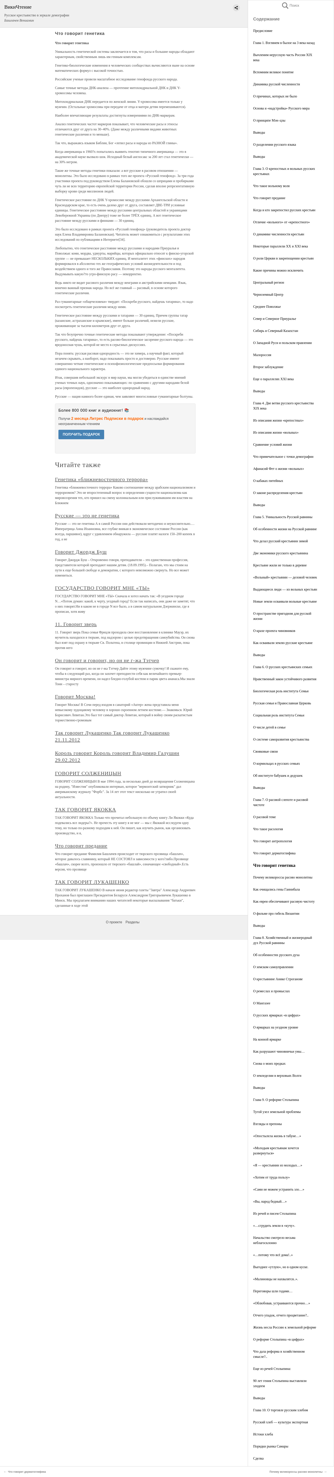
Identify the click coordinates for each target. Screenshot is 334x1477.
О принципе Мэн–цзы (269, 120)
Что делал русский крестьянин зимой (280, 541)
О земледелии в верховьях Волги (277, 1075)
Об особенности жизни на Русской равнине (285, 529)
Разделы (132, 922)
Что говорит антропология (272, 841)
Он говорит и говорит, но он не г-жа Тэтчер (107, 660)
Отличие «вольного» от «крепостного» (281, 222)
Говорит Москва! (75, 696)
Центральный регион (268, 282)
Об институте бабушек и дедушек (278, 775)
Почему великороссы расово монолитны (282, 877)
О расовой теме (264, 817)
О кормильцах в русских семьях (276, 763)
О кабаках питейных (268, 481)
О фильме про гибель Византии (276, 913)
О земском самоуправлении (273, 967)
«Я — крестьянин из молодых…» (277, 1165)
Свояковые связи (265, 751)
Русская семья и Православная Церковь (282, 703)
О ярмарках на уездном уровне (275, 1027)
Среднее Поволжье (267, 306)
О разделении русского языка (274, 144)
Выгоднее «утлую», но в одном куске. (280, 1267)
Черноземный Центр (268, 294)
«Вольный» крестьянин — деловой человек (285, 577)
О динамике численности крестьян (278, 234)
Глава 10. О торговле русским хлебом (280, 1410)
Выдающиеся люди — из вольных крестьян (285, 589)
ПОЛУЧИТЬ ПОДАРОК (81, 434)
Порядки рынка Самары (270, 1446)
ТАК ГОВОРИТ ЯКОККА (85, 809)
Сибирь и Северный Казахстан (275, 331)
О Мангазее (261, 1003)
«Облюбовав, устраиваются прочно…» (281, 1303)
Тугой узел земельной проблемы (277, 1112)
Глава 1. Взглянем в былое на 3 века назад (284, 43)
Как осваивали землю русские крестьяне (283, 643)
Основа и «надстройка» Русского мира (281, 108)
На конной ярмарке (267, 1039)
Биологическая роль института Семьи (281, 691)
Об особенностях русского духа (276, 955)
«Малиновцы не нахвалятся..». (275, 1279)
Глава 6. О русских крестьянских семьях (282, 667)
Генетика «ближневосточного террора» (101, 479)
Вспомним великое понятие (273, 72)
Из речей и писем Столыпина (274, 1213)
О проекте (114, 922)
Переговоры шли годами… (273, 1291)
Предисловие (262, 31)
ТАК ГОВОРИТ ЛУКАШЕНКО (92, 882)
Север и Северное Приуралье (274, 318)
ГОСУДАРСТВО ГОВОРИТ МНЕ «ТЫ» (102, 588)
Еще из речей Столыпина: (272, 1369)
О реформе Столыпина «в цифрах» (278, 1339)
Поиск (290, 5)
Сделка (258, 1458)
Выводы (259, 132)
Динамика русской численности (276, 84)
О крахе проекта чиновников (274, 631)
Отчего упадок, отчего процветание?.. (281, 1315)
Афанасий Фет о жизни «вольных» (278, 468)
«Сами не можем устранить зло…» (278, 1189)
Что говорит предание (269, 198)
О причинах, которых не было (275, 96)
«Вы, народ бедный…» (270, 1201)
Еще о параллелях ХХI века (273, 379)
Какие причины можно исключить (278, 270)
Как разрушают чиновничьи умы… (279, 1051)
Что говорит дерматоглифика (274, 853)
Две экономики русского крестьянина (280, 553)
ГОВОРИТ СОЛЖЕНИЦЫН (88, 773)
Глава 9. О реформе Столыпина (276, 1100)
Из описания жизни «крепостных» (278, 420)
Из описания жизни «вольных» (276, 432)
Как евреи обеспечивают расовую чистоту (284, 901)
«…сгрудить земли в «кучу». (274, 1225)
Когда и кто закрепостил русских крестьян (284, 210)
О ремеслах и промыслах (271, 991)
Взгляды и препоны (267, 1124)
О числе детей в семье (269, 727)
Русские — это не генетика (87, 515)
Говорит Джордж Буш (81, 552)
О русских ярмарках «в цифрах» (276, 1015)
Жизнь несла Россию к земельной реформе (284, 1327)
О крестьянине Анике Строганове (278, 979)
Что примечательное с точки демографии (283, 456)
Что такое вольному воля (271, 186)
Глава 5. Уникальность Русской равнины (282, 517)
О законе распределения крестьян (278, 493)
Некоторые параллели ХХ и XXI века (280, 246)
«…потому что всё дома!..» (273, 1255)
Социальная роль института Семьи (278, 715)
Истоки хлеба (263, 1434)
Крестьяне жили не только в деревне (280, 565)
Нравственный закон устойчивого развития (284, 679)
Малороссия (262, 355)
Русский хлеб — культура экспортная (280, 1422)
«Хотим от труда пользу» (271, 1177)
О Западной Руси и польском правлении (282, 343)
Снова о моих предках (269, 1063)
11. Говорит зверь (76, 624)
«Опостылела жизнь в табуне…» (277, 1136)
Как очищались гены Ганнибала (276, 889)
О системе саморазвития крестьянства (281, 739)
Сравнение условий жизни (272, 444)
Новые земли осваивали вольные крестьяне (285, 601)
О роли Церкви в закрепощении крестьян (283, 258)
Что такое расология (268, 829)
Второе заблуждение (268, 367)
